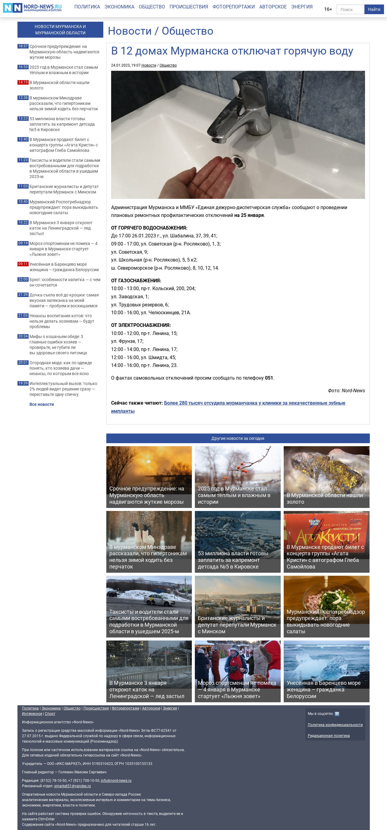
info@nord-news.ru (116, 780)
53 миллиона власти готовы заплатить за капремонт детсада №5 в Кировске (62, 124)
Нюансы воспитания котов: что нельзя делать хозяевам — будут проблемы (62, 321)
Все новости (42, 404)
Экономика (119, 6)
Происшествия (189, 6)
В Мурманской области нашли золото (59, 85)
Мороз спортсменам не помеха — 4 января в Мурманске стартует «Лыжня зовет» (64, 249)
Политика (87, 6)
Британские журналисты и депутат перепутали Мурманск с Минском (64, 189)
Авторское (273, 6)
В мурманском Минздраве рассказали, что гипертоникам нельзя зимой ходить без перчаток (64, 103)
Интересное (32, 713)
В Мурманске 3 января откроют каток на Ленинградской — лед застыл (61, 228)
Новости (130, 30)
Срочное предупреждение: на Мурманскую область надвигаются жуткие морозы (64, 52)
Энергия (302, 6)
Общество (152, 6)
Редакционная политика (329, 735)
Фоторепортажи (234, 6)
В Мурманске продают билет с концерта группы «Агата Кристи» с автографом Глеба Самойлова (64, 145)
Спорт (50, 713)
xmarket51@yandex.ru (72, 785)
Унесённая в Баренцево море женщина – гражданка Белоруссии (64, 267)
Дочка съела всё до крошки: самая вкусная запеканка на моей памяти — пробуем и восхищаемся (64, 300)
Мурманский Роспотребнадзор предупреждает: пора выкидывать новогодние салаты (64, 207)
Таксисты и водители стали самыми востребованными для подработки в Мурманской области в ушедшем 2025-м (65, 168)
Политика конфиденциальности (335, 724)
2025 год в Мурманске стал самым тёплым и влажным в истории (64, 69)
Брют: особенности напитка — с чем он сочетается (65, 282)
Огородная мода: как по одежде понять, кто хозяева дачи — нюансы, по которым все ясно (61, 368)
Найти (374, 9)
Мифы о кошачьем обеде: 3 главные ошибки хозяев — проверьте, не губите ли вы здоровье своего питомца (58, 344)
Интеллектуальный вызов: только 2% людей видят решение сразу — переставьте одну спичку (63, 389)
